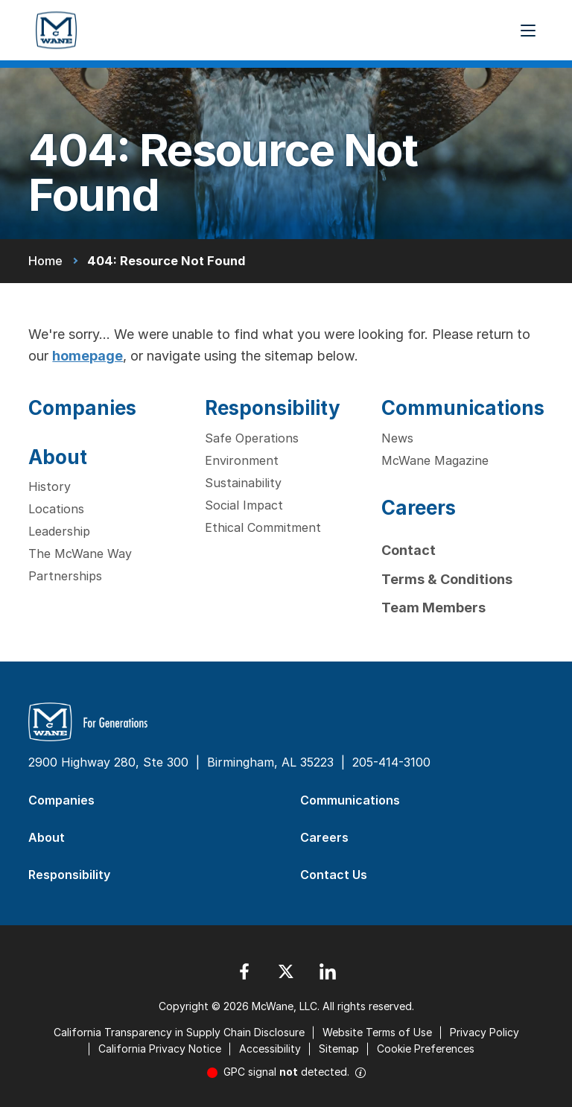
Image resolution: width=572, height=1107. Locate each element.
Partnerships (65, 575)
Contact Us (333, 874)
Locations (56, 508)
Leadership (59, 531)
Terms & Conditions (446, 579)
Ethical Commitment (263, 527)
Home (45, 260)
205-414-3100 (391, 762)
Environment (242, 460)
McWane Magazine (435, 460)
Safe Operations (252, 438)
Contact (408, 550)
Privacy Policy (484, 1032)
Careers (418, 507)
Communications (462, 407)
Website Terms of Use (377, 1032)
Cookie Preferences (425, 1048)
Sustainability (243, 482)
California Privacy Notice (159, 1048)
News (397, 438)
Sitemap (339, 1048)
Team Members (433, 607)
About (57, 457)
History (49, 486)
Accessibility (270, 1048)
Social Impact (244, 505)
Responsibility (272, 407)
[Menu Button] (528, 30)
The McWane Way (80, 553)
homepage (87, 356)
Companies (82, 407)
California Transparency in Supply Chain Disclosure (179, 1032)
